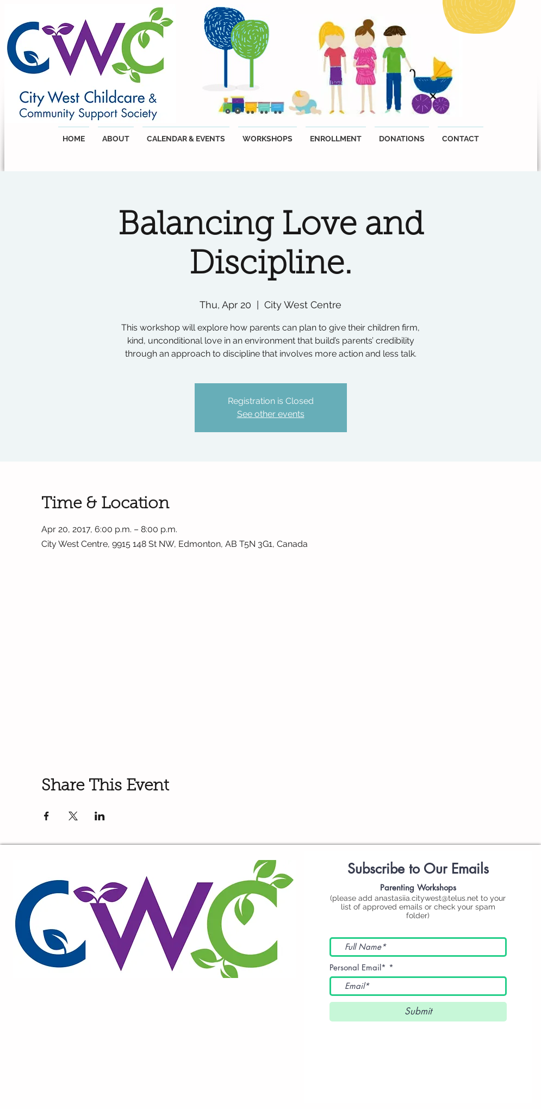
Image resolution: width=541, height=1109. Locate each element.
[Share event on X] (73, 816)
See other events (270, 414)
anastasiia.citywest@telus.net (426, 898)
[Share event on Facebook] (46, 816)
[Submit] (418, 1011)
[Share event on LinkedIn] (100, 816)
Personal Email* (357, 967)
